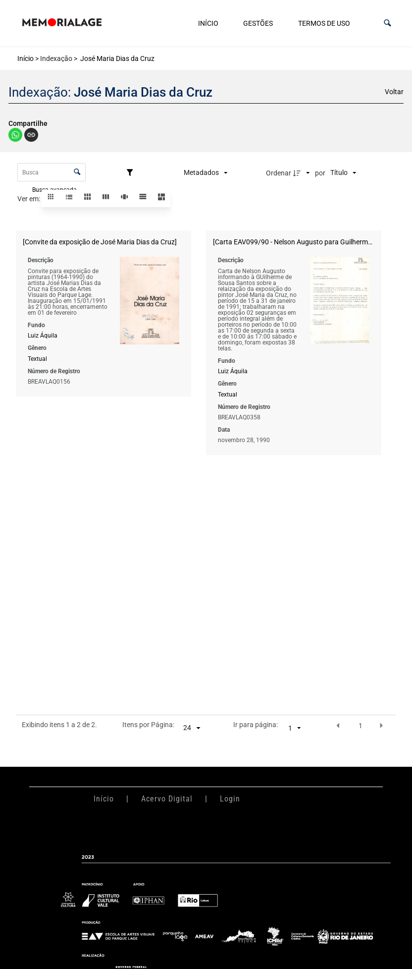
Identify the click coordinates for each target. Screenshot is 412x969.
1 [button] (360, 726)
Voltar (394, 91)
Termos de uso (324, 23)
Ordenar (278, 173)
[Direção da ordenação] (302, 173)
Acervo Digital (167, 798)
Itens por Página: (148, 725)
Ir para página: (255, 725)
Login (230, 798)
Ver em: (29, 199)
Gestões (258, 23)
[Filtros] (132, 173)
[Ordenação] (343, 173)
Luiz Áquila (42, 335)
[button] (387, 23)
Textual (37, 358)
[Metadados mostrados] (205, 173)
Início (208, 23)
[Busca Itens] (51, 172)
